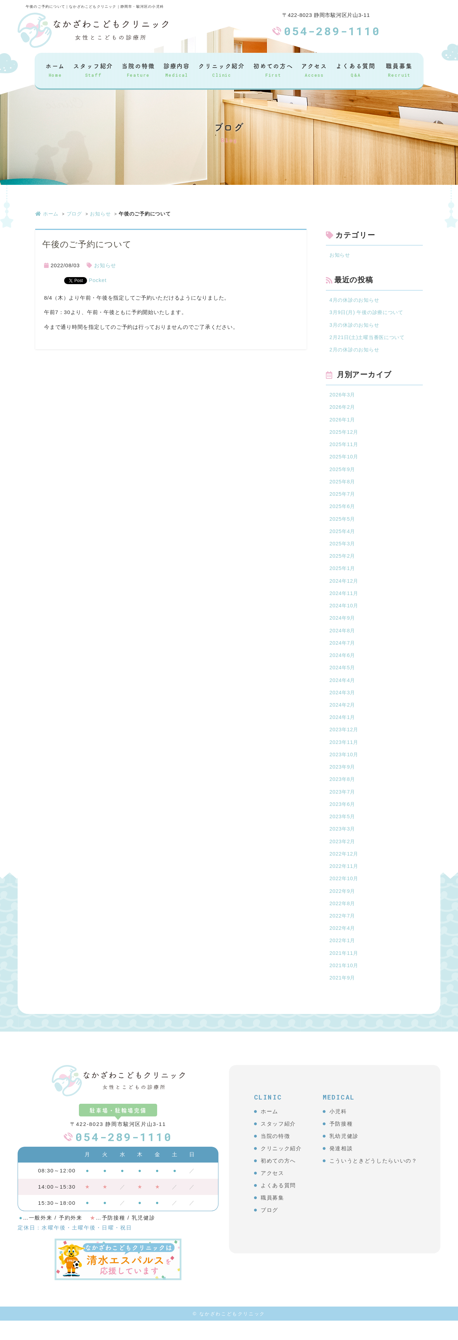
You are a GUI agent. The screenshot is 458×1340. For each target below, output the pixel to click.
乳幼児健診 (344, 1155)
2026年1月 (343, 423)
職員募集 (399, 69)
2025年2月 (343, 563)
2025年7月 (343, 499)
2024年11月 (344, 601)
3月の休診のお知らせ (356, 326)
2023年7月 (343, 805)
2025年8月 (343, 486)
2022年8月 (343, 920)
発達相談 (341, 1168)
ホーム (55, 69)
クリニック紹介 (221, 69)
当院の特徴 (138, 69)
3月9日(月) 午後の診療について (368, 314)
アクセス (314, 69)
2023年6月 (343, 818)
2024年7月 (343, 652)
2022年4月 (343, 946)
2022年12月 (344, 869)
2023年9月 (343, 780)
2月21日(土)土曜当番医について (369, 339)
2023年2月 (343, 856)
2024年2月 (343, 716)
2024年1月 (343, 729)
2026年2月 (343, 410)
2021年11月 (344, 972)
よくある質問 (356, 69)
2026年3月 (343, 397)
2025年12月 (344, 435)
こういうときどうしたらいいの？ (373, 1180)
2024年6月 (343, 665)
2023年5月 (343, 831)
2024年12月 (344, 588)
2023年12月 (344, 742)
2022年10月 (344, 895)
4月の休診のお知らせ (356, 300)
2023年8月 (343, 793)
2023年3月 (343, 844)
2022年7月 (343, 933)
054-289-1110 (332, 30)
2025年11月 (344, 448)
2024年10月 (344, 614)
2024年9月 (343, 627)
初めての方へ (273, 69)
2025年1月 (343, 576)
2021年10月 (344, 984)
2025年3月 (343, 550)
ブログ (74, 214)
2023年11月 (344, 754)
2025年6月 (343, 512)
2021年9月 (343, 997)
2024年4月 (343, 691)
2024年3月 (343, 703)
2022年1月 (343, 959)
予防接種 (341, 1143)
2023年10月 (344, 767)
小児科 (338, 1131)
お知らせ (100, 214)
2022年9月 (343, 907)
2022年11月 (344, 882)
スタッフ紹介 (93, 69)
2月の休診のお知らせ (356, 352)
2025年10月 (344, 461)
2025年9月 (343, 474)
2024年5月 (343, 678)
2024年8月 (343, 640)
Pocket (97, 280)
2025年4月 (343, 537)
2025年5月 (343, 525)
